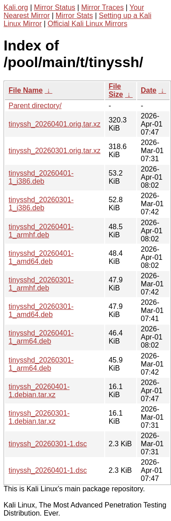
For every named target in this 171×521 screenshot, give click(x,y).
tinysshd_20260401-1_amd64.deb (41, 257)
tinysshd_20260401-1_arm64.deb (41, 337)
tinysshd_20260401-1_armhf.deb (41, 231)
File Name (26, 90)
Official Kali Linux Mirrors (88, 23)
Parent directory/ (35, 105)
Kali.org (16, 7)
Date (149, 90)
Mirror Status (54, 7)
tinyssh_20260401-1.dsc (48, 470)
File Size (116, 90)
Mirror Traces (102, 7)
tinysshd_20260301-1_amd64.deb (41, 310)
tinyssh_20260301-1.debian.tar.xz (39, 417)
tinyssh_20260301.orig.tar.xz (55, 150)
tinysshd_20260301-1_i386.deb (41, 204)
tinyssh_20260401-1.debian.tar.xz (39, 391)
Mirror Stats (74, 15)
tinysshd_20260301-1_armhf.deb (41, 284)
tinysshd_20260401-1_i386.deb (41, 177)
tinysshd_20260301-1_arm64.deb (41, 364)
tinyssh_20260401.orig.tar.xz (55, 124)
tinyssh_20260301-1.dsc (48, 444)
